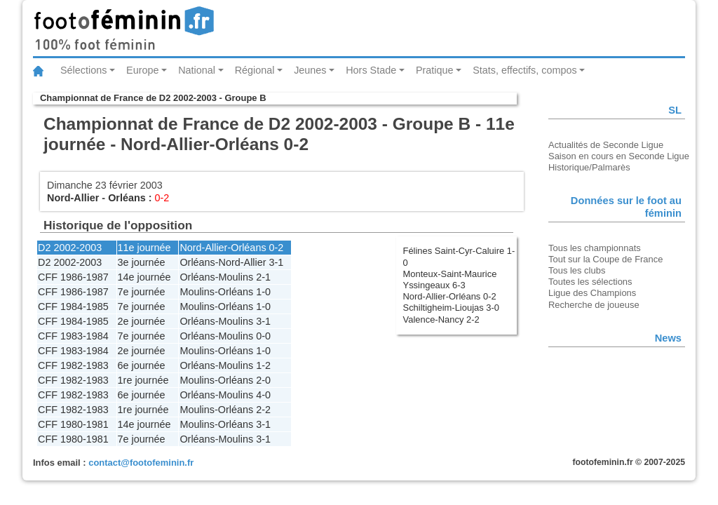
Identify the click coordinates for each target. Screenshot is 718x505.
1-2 (263, 365)
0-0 (263, 336)
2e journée (141, 321)
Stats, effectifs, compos (525, 70)
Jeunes (310, 70)
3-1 (276, 262)
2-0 (263, 380)
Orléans (127, 197)
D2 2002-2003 (70, 247)
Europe (142, 70)
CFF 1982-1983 (73, 365)
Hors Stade (371, 70)
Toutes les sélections (590, 281)
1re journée (143, 380)
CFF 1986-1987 (73, 277)
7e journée (141, 291)
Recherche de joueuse (593, 304)
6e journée (141, 365)
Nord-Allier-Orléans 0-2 (449, 296)
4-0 (263, 394)
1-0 (263, 291)
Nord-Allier (73, 197)
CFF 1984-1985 (73, 306)
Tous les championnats (594, 248)
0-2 (276, 247)
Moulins (236, 277)
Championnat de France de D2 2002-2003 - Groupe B (153, 98)
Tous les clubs (576, 270)
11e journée (144, 247)
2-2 (263, 409)
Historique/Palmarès (589, 167)
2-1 (263, 277)
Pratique (435, 70)
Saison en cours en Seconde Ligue (618, 156)
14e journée (144, 277)
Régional (255, 70)
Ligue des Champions (592, 293)
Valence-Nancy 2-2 (441, 319)
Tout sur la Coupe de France (605, 259)
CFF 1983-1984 (73, 336)
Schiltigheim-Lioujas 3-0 (451, 307)
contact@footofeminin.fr (141, 462)
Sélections (83, 70)
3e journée (141, 262)
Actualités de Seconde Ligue (605, 145)
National (196, 70)
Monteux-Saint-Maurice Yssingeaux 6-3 (450, 279)
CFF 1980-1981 (73, 424)
